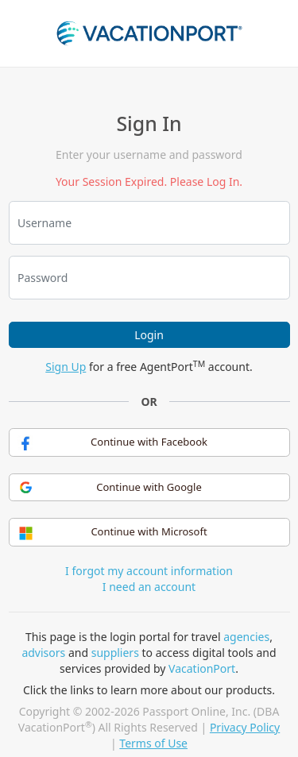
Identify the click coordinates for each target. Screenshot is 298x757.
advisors (43, 652)
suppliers (115, 652)
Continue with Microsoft (113, 532)
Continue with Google (109, 488)
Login (149, 334)
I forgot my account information (149, 570)
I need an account (149, 586)
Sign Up (65, 366)
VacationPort (201, 668)
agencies (246, 636)
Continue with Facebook (112, 442)
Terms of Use (153, 743)
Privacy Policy (245, 727)
